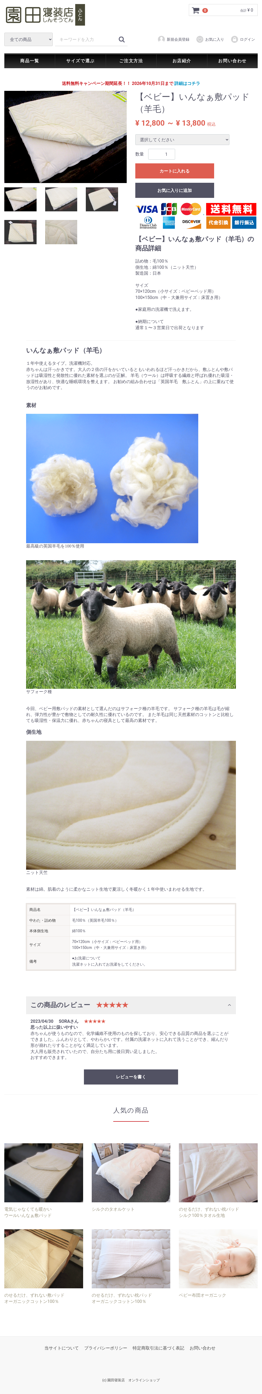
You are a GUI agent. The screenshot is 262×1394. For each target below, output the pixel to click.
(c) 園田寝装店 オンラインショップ (131, 1380)
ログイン (243, 39)
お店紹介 (181, 60)
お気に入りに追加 (174, 190)
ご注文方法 (131, 60)
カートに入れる (175, 171)
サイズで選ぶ (80, 60)
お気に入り (210, 39)
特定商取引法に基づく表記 (158, 1348)
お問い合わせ (232, 60)
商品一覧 (29, 60)
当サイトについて (61, 1348)
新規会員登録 (173, 39)
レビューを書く (131, 1076)
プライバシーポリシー (105, 1348)
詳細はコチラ (187, 83)
